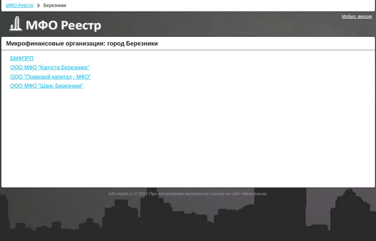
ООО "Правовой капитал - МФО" (50, 77)
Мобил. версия (357, 16)
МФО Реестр (19, 5)
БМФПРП (21, 58)
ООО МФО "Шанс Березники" (46, 86)
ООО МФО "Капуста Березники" (49, 67)
